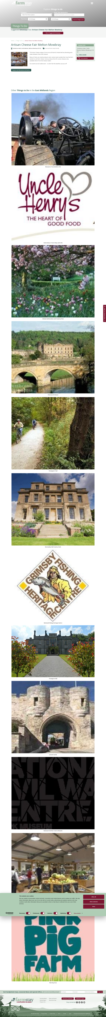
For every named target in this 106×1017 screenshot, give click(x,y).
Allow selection (94, 1002)
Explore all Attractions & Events (21, 70)
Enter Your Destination (61, 12)
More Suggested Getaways (53, 32)
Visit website (83, 58)
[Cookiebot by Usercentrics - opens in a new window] (9, 1014)
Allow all (93, 997)
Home (12, 40)
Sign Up (100, 991)
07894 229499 (81, 54)
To (49, 19)
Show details (77, 1014)
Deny (93, 1007)
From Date (24, 19)
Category (24, 12)
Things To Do (19, 40)
